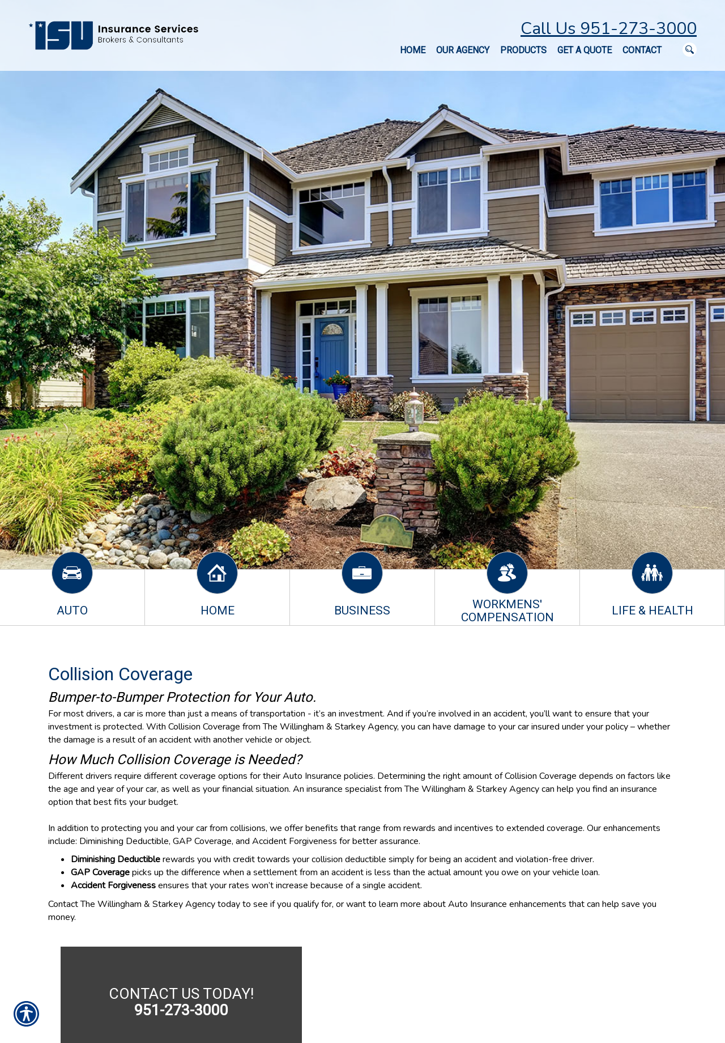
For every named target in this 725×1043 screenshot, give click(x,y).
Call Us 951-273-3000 (609, 28)
